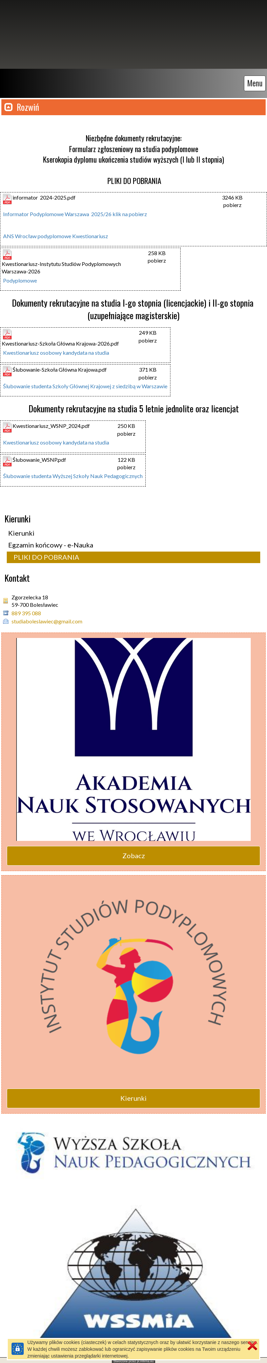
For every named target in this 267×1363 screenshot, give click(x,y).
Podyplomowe (20, 278)
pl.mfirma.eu (145, 1359)
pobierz (232, 203)
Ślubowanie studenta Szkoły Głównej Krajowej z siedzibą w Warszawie (85, 384)
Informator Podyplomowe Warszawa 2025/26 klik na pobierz (75, 212)
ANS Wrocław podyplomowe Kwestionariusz (55, 234)
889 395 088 (26, 611)
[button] (133, 105)
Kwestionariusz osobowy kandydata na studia (56, 351)
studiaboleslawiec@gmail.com (47, 619)
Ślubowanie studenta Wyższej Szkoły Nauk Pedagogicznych (73, 474)
